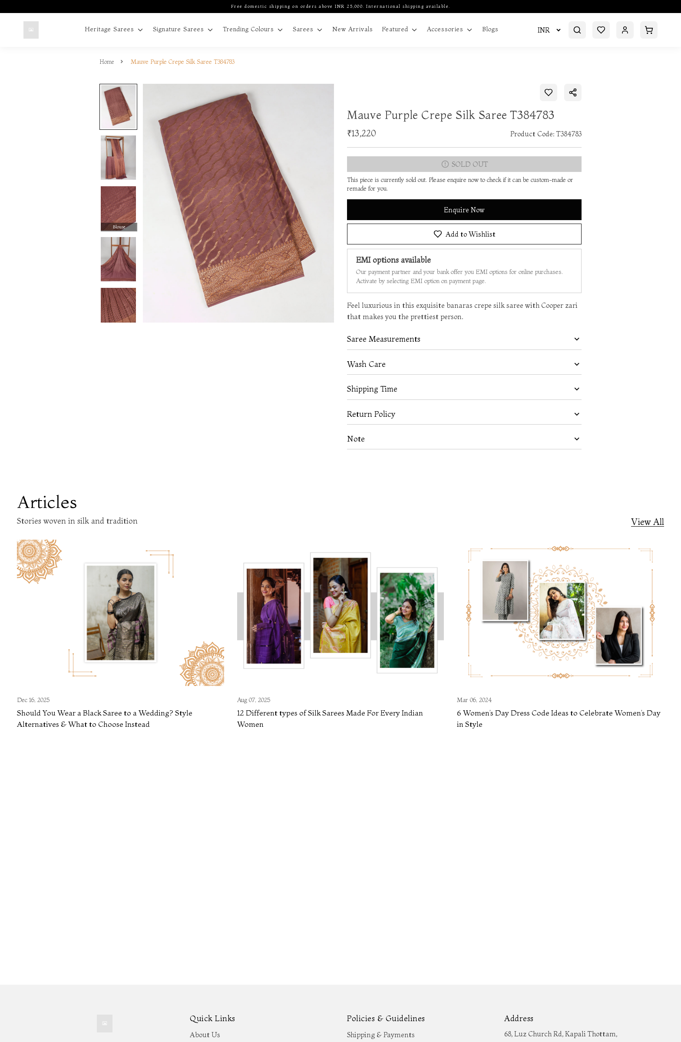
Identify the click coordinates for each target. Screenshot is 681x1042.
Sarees (308, 29)
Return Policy (371, 414)
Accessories (450, 29)
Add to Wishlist (464, 234)
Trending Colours (253, 29)
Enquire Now (464, 209)
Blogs (490, 29)
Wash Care (366, 364)
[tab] (464, 339)
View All (647, 522)
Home (107, 62)
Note (356, 439)
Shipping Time (372, 389)
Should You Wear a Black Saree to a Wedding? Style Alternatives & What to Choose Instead (109, 719)
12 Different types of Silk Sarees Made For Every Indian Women (334, 719)
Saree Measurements (383, 339)
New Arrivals (352, 29)
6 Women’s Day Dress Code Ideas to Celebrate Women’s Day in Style (554, 719)
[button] (464, 339)
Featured (400, 29)
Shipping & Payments (381, 1034)
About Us (205, 1034)
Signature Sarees (183, 29)
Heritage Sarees (114, 29)
